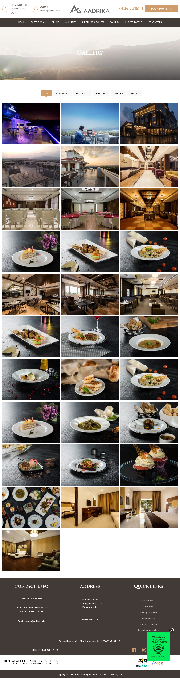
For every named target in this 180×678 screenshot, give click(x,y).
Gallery (114, 22)
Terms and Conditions (149, 624)
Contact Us (155, 22)
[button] (161, 8)
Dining (55, 22)
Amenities (70, 22)
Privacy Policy (148, 618)
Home (21, 22)
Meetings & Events (93, 22)
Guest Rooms (38, 22)
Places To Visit (134, 22)
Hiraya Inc (117, 674)
